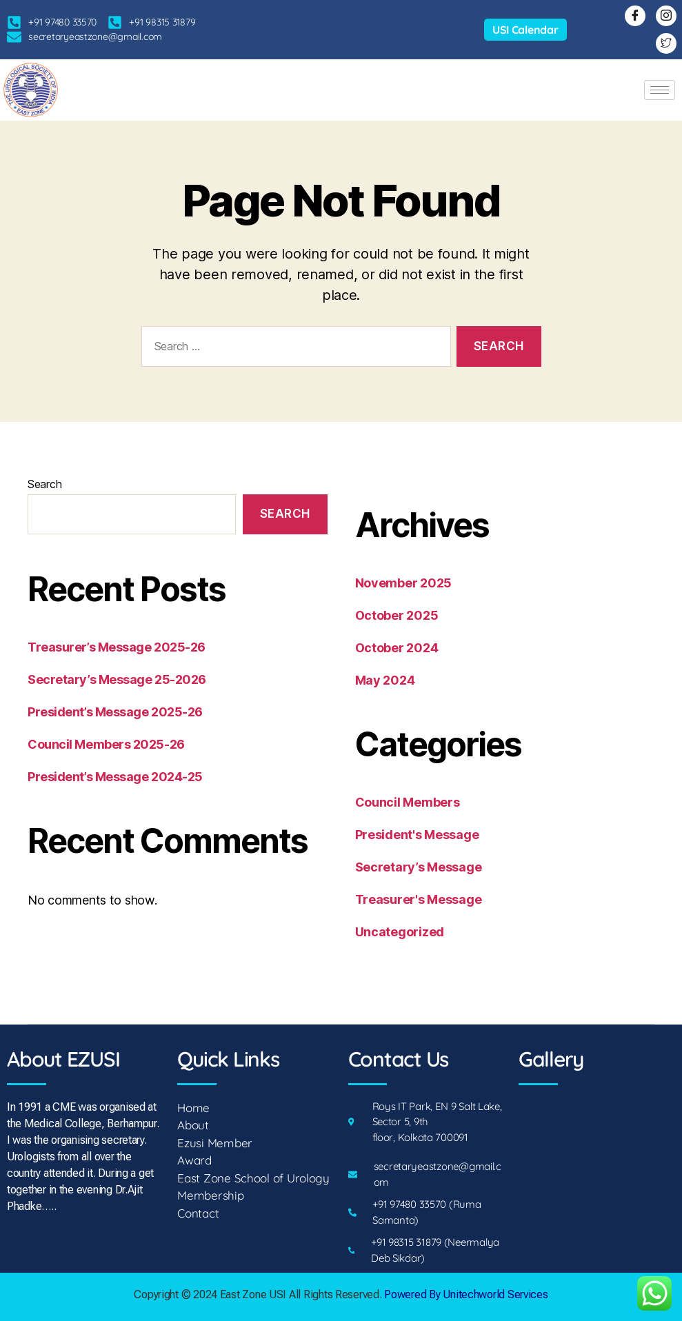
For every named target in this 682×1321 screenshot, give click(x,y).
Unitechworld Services (494, 1294)
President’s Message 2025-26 (115, 712)
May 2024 (385, 680)
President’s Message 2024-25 (115, 776)
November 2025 (403, 583)
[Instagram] (666, 16)
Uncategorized (400, 932)
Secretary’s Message (418, 867)
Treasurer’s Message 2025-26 (116, 647)
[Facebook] (635, 16)
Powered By (412, 1294)
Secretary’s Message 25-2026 (117, 679)
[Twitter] (666, 43)
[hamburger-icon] (659, 90)
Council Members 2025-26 (106, 744)
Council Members (407, 802)
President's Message (417, 834)
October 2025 (397, 615)
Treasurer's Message (418, 899)
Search (44, 484)
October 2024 (397, 648)
